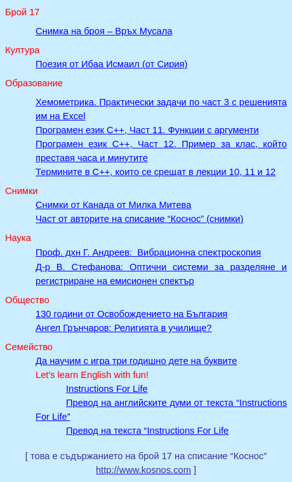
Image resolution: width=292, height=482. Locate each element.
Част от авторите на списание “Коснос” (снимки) (139, 219)
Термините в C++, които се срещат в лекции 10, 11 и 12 (155, 172)
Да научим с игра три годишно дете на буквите (136, 361)
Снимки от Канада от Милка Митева (113, 205)
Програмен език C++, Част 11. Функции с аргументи (147, 130)
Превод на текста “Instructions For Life (147, 431)
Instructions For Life (107, 389)
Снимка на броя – (104, 31)
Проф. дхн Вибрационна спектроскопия (148, 252)
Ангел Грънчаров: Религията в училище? (123, 328)
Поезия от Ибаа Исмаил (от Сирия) (111, 64)
